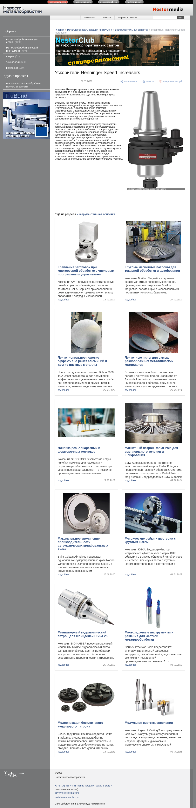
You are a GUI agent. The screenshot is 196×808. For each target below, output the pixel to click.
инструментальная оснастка (131, 29)
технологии (16, 62)
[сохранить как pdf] (171, 81)
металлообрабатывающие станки (22, 40)
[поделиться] (128, 81)
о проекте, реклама (127, 17)
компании (15, 67)
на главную (89, 17)
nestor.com (58, 2)
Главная (59, 29)
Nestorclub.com (98, 804)
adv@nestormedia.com (67, 793)
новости (107, 17)
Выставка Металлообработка (24, 85)
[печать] (148, 81)
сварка (13, 56)
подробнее (63, 299)
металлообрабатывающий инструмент (22, 49)
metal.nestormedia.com (67, 797)
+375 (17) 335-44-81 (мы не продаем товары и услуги (83, 785)
